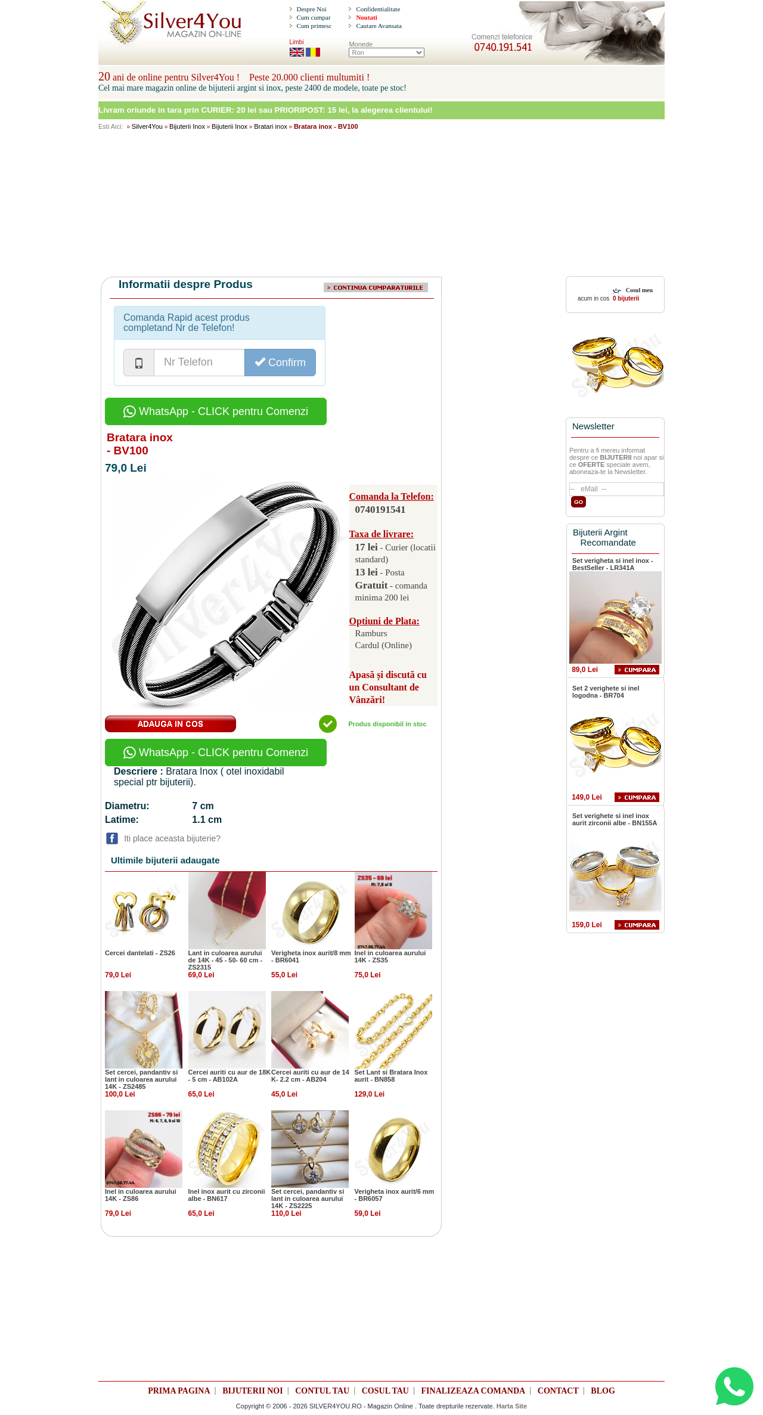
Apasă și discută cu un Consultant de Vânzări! (388, 687)
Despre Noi (311, 9)
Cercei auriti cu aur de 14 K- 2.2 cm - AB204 (310, 1076)
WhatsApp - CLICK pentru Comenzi (215, 411)
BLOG (603, 1390)
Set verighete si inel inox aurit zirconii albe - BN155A (614, 819)
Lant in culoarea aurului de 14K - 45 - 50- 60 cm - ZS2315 (225, 960)
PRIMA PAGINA (179, 1390)
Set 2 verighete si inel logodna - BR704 (606, 692)
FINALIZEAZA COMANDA (473, 1390)
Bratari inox (270, 126)
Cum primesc (313, 25)
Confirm (280, 362)
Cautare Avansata (378, 25)
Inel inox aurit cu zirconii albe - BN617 (226, 1195)
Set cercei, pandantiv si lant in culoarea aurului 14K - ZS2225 (307, 1198)
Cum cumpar (313, 17)
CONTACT (558, 1390)
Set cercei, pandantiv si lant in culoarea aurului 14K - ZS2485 (141, 1079)
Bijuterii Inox (187, 126)
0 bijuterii (625, 298)
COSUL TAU (385, 1390)
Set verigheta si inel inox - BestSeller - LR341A (612, 564)
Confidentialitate (378, 9)
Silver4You (147, 126)
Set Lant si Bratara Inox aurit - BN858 (391, 1076)
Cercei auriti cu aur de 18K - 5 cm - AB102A (229, 1076)
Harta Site (512, 1406)
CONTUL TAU (322, 1390)
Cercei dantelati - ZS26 (140, 952)
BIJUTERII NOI (252, 1390)
